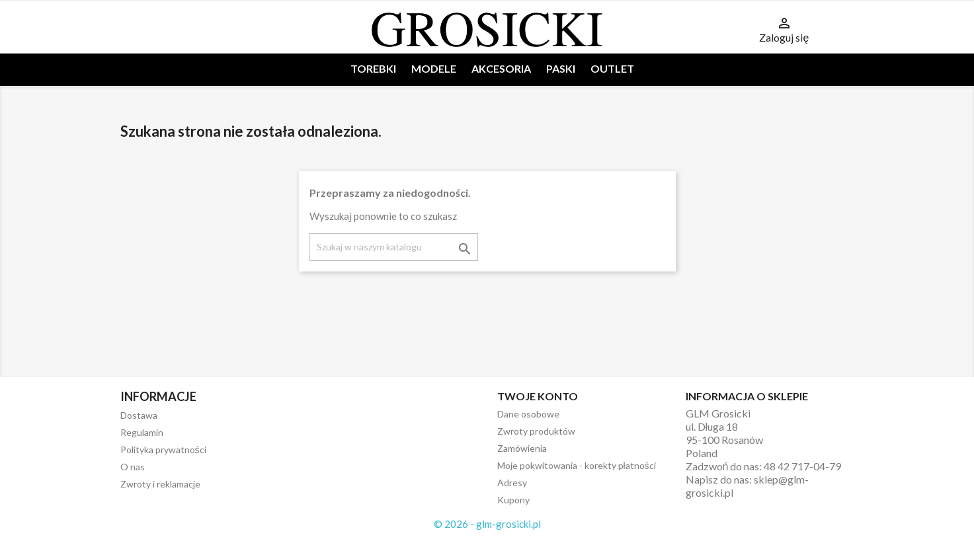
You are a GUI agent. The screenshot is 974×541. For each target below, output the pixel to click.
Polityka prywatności (163, 449)
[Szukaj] (393, 247)
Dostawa (138, 415)
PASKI (560, 68)
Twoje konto (537, 396)
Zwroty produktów (536, 431)
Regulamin (141, 432)
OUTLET (612, 68)
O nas (132, 466)
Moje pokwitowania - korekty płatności (576, 465)
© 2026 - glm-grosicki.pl (487, 524)
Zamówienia (522, 448)
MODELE (433, 68)
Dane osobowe (528, 413)
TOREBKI (373, 68)
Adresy (512, 482)
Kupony (513, 499)
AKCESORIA (501, 68)
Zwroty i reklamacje (160, 483)
